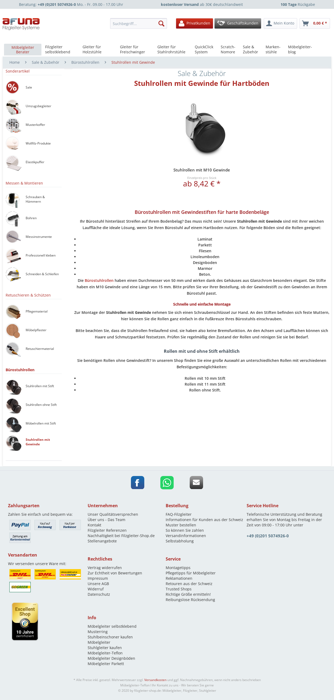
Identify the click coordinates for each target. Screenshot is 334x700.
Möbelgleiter (99, 642)
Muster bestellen (181, 524)
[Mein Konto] (280, 23)
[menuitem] (140, 23)
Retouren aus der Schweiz (189, 583)
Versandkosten (155, 680)
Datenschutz (99, 594)
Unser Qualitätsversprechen (113, 514)
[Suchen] (161, 23)
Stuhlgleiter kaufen (105, 647)
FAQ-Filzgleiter (179, 514)
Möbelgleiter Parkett (106, 663)
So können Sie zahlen (185, 530)
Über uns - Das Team (106, 519)
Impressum (98, 578)
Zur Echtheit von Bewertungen (115, 572)
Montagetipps (178, 567)
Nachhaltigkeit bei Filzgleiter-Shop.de (121, 535)
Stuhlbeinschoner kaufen (110, 636)
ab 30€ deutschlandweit (202, 4)
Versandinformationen (186, 535)
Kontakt (94, 524)
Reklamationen (179, 578)
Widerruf (96, 588)
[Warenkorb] (315, 23)
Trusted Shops (179, 588)
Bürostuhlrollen (99, 280)
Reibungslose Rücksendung (190, 599)
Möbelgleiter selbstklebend (112, 626)
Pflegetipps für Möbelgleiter (191, 572)
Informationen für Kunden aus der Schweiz (204, 519)
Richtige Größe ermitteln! (188, 594)
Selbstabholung (180, 540)
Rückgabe (298, 4)
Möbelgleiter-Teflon (105, 652)
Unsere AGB (98, 583)
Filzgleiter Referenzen (107, 530)
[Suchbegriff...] (138, 23)
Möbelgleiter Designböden (111, 658)
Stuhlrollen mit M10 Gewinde (201, 170)
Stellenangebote (102, 540)
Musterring (98, 631)
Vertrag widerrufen (105, 567)
